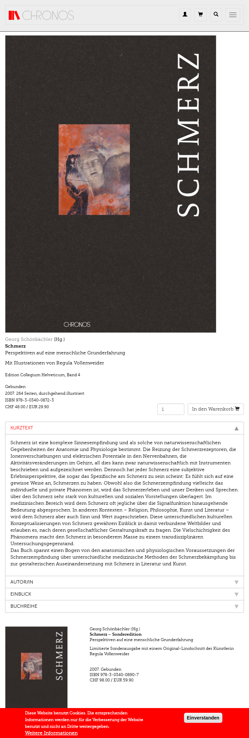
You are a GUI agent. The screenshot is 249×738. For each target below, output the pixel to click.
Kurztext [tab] (124, 427)
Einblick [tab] (124, 594)
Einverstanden (203, 719)
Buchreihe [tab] (124, 606)
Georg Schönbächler (29, 339)
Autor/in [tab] (124, 582)
